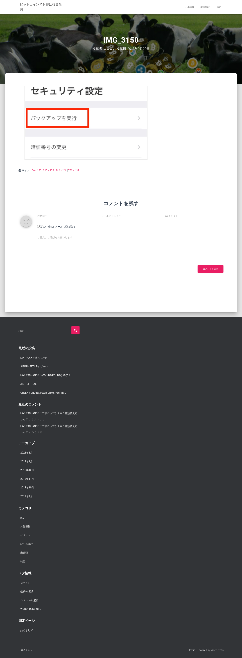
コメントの (29, 600)
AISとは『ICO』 (29, 383)
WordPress (217, 649)
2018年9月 (26, 496)
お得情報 (189, 7)
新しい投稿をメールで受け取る (57, 226)
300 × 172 (48, 170)
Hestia (191, 649)
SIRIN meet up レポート (34, 366)
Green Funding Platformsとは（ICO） (44, 392)
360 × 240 (61, 170)
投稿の (26, 591)
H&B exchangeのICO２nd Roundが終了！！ (46, 375)
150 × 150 (35, 170)
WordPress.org (30, 608)
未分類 (24, 552)
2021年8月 (26, 452)
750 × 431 (73, 170)
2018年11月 (27, 478)
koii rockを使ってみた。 (35, 357)
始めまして (26, 630)
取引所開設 (205, 7)
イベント (25, 535)
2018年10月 (27, 487)
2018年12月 (27, 470)
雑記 (219, 7)
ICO (22, 517)
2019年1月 (26, 461)
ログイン (25, 582)
